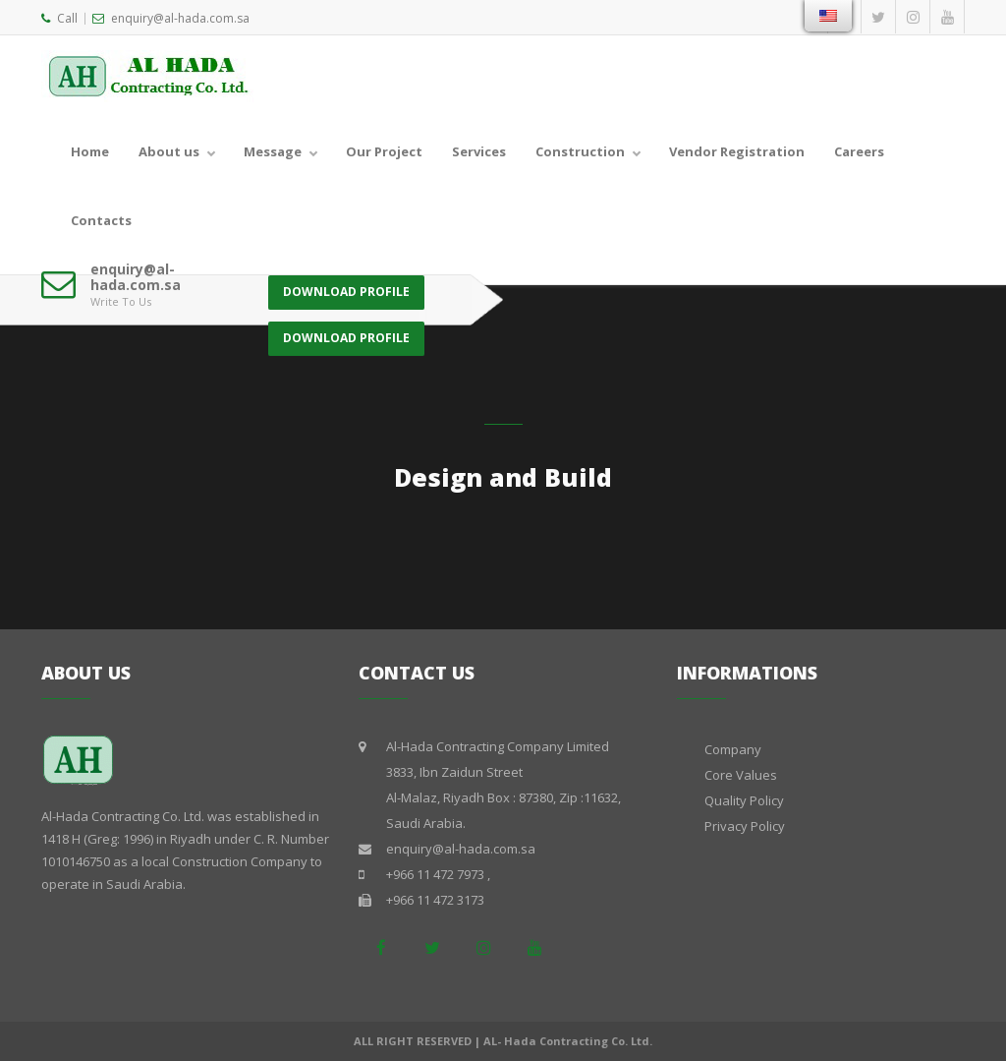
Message (273, 151)
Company (732, 749)
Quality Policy (744, 800)
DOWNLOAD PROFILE (346, 283)
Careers (859, 151)
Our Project (384, 151)
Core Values (740, 775)
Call (59, 18)
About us (169, 151)
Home (90, 151)
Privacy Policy (744, 826)
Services (479, 151)
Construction (580, 151)
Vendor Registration (737, 151)
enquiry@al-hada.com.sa (171, 18)
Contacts (101, 220)
